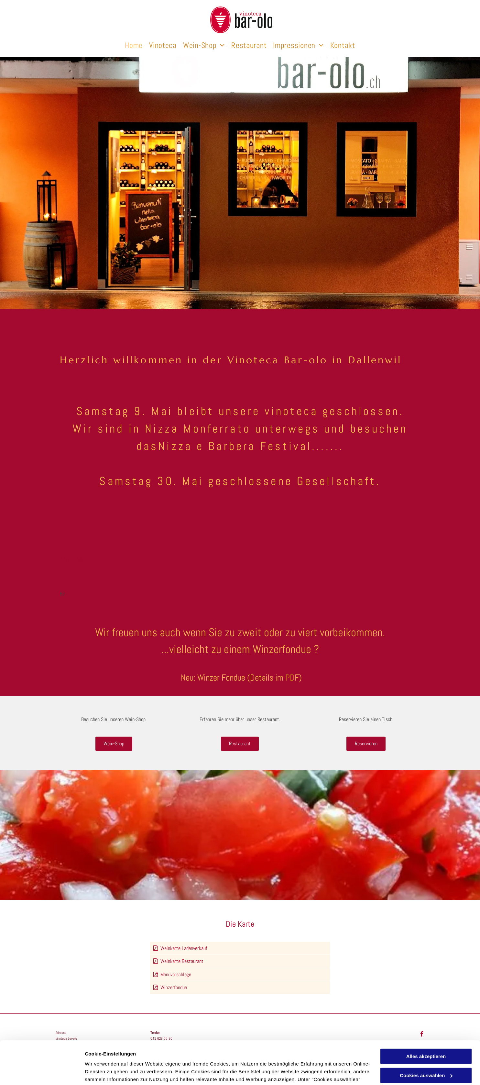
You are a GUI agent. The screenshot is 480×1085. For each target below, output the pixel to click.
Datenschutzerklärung (304, 1054)
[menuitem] (134, 45)
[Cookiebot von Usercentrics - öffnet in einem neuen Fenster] (42, 1072)
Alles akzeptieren (426, 1016)
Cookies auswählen (107, 1072)
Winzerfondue (173, 987)
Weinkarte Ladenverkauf (183, 948)
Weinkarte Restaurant (181, 961)
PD (290, 677)
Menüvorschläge (175, 974)
